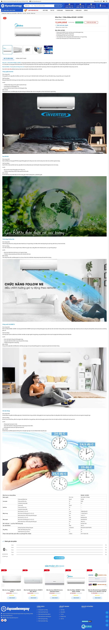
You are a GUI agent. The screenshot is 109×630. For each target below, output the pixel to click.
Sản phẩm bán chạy (31, 10)
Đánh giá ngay (59, 557)
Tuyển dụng (60, 10)
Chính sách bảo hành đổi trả (43, 614)
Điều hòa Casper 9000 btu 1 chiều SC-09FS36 (12, 590)
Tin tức (52, 10)
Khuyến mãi (62, 616)
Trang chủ (4, 13)
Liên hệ (61, 618)
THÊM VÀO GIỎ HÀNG (91, 22)
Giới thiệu (45, 10)
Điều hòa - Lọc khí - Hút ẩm (24, 13)
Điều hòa (33, 13)
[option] (27, 30)
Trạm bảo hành (69, 10)
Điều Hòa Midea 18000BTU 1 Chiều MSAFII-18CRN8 (76, 590)
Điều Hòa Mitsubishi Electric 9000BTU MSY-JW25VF (33, 590)
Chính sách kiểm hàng (42, 621)
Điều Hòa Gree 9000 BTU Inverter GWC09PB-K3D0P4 (55, 590)
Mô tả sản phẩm (8, 58)
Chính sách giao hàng (42, 618)
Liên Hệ (85, 10)
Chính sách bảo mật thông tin (44, 616)
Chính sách (78, 10)
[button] (3, 585)
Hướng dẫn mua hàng (42, 609)
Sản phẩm (62, 612)
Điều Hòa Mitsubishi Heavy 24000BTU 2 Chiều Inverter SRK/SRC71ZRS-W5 (97, 590)
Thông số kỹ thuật (21, 58)
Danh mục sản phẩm (9, 10)
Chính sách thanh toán (42, 612)
